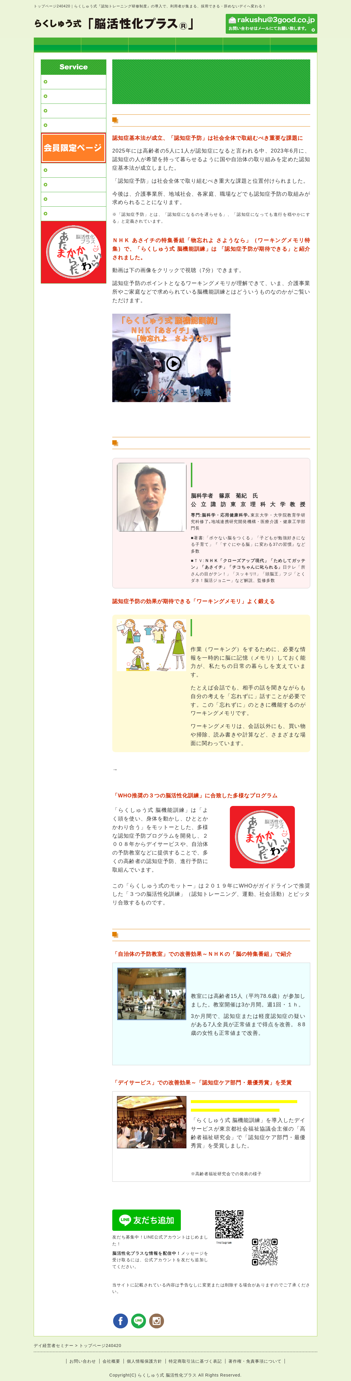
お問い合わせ (82, 1361)
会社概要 (111, 1361)
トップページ (57, 45)
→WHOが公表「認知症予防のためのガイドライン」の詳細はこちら (197, 916)
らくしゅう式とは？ (152, 45)
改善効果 (58, 125)
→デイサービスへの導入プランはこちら (162, 1201)
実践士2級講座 (246, 45)
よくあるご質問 (66, 213)
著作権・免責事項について (255, 1361)
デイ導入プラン (104, 45)
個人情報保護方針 (144, 1361)
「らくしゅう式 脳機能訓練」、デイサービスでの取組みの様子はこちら (208, 770)
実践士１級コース (199, 45)
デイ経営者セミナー (71, 81)
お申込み (293, 45)
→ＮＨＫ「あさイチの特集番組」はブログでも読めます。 (185, 419)
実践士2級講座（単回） (74, 184)
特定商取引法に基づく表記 (195, 1361)
